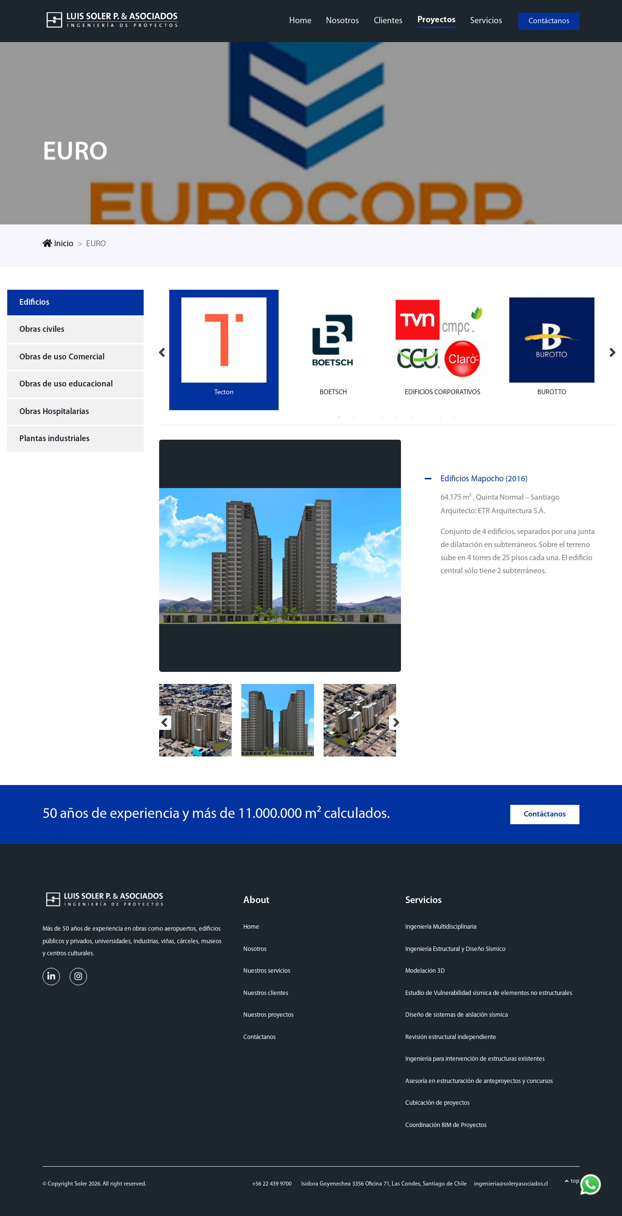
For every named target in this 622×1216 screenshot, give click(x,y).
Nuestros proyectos (268, 1013)
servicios (486, 20)
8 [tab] (440, 415)
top (575, 1179)
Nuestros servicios (266, 969)
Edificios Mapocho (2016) (474, 477)
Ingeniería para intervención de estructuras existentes (475, 1057)
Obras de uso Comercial (61, 355)
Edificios (34, 300)
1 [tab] (339, 415)
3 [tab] (368, 415)
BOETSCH (333, 390)
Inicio (58, 242)
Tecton (224, 390)
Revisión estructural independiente (450, 1035)
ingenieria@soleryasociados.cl (511, 1182)
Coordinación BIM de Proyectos (446, 1123)
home (301, 20)
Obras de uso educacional (66, 382)
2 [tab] (353, 415)
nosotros (342, 20)
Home (251, 925)
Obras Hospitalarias (54, 409)
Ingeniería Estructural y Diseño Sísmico (455, 947)
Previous (161, 348)
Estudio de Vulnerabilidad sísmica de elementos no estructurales (488, 991)
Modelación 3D (425, 969)
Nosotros (255, 947)
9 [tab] (455, 415)
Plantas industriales (54, 437)
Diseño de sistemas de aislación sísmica (456, 1013)
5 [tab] (397, 415)
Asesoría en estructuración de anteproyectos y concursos (479, 1079)
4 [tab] (382, 415)
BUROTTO (551, 390)
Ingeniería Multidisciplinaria (440, 925)
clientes (388, 20)
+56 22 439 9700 (272, 1182)
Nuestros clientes (265, 991)
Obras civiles (41, 328)
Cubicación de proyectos (437, 1101)
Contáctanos (549, 20)
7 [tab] (426, 415)
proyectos (436, 19)
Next (612, 348)
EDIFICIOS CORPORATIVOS (442, 390)
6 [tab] (411, 415)
